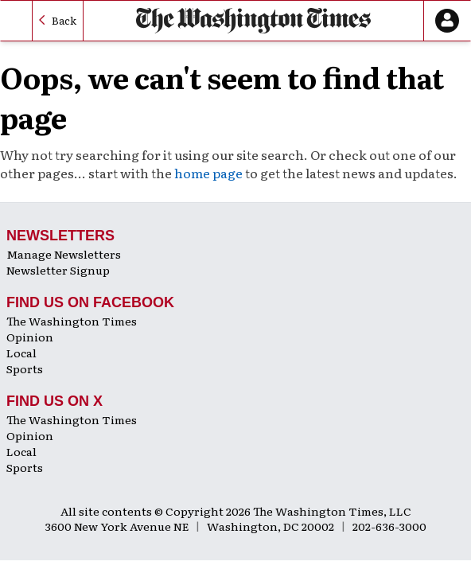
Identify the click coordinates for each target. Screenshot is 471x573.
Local (21, 353)
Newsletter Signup (58, 270)
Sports (24, 368)
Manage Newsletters (63, 254)
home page (208, 172)
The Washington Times (71, 321)
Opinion (29, 337)
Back (64, 20)
